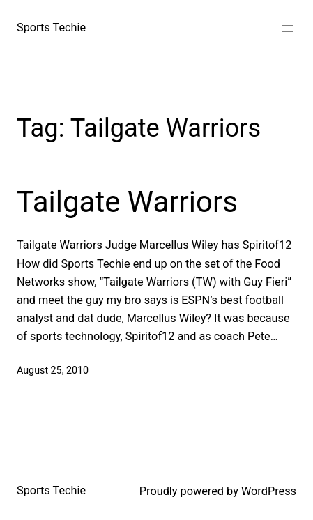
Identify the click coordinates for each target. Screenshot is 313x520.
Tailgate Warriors (127, 202)
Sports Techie (51, 27)
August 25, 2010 (53, 370)
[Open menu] (288, 28)
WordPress (268, 491)
